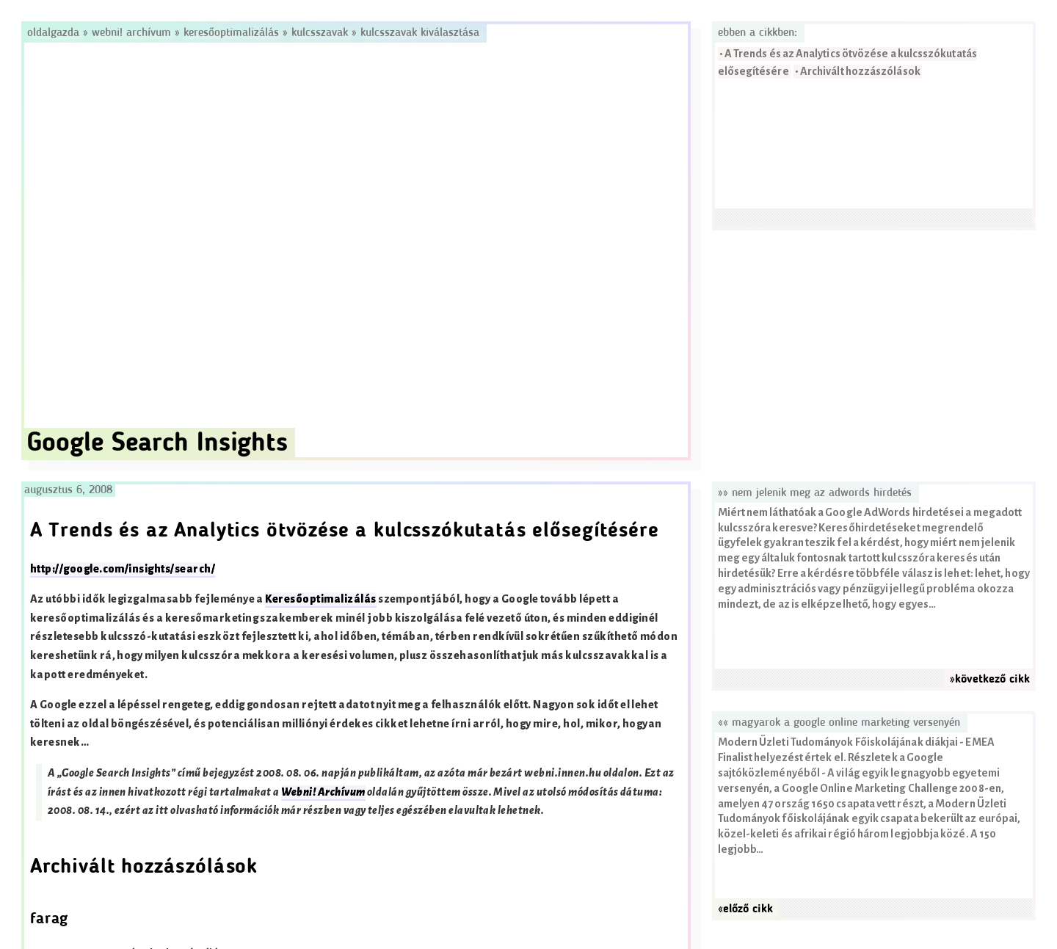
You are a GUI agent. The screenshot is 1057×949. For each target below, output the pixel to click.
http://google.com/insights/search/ (122, 569)
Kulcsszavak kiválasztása (419, 33)
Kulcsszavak (319, 33)
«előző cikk (745, 909)
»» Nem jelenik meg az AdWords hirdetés (815, 493)
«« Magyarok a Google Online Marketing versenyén (839, 723)
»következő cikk (990, 680)
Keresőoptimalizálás (231, 33)
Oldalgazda (55, 33)
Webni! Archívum (131, 33)
